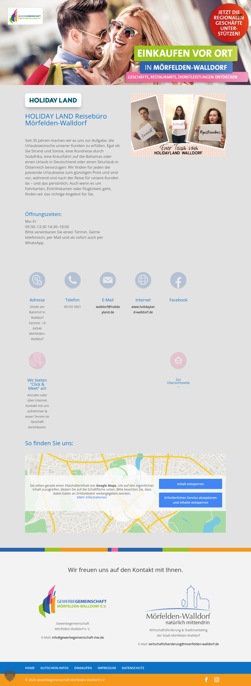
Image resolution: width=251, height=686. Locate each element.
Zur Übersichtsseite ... (178, 382)
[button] (10, 676)
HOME (30, 668)
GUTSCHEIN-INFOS (54, 668)
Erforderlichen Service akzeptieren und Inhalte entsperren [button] (190, 500)
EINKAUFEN (83, 668)
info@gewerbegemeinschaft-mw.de (78, 637)
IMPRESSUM (107, 668)
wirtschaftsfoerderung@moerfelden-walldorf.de (184, 644)
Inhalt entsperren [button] (190, 484)
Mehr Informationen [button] (92, 497)
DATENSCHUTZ (133, 668)
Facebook (178, 300)
